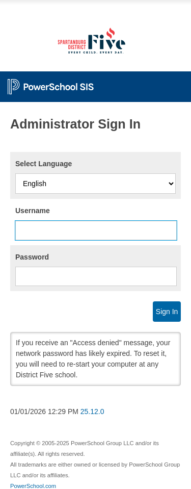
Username (32, 211)
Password (32, 257)
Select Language (43, 164)
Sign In (167, 311)
